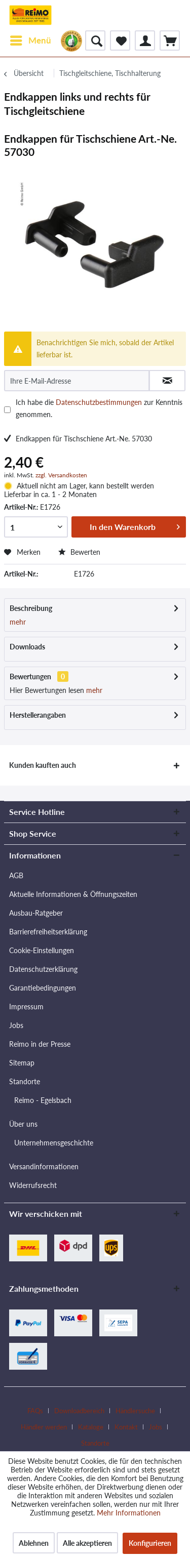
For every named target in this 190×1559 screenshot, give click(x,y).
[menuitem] (30, 40)
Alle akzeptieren (87, 1543)
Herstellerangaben (38, 715)
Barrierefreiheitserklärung (48, 931)
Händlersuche (135, 1411)
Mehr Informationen (129, 1512)
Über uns (23, 1124)
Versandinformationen (44, 1166)
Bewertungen (30, 676)
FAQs (35, 1411)
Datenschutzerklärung (43, 969)
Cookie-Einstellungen (41, 950)
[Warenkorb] (170, 40)
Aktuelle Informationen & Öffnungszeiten (73, 894)
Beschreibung (31, 608)
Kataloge (90, 1427)
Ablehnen (34, 1543)
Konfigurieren (150, 1543)
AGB (16, 875)
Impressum (26, 1006)
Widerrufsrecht (33, 1185)
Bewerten (79, 552)
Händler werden (44, 1427)
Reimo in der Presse (39, 1044)
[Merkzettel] (120, 40)
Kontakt (126, 1427)
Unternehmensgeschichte (53, 1142)
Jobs (16, 1025)
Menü (30, 39)
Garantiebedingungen (42, 987)
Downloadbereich (79, 1411)
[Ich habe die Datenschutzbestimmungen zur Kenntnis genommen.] (7, 410)
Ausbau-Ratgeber (36, 913)
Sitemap (21, 1062)
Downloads (27, 646)
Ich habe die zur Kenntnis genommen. (99, 408)
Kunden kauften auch (42, 765)
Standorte (24, 1081)
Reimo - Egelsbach (42, 1100)
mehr (18, 622)
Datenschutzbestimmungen (99, 402)
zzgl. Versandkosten (61, 475)
